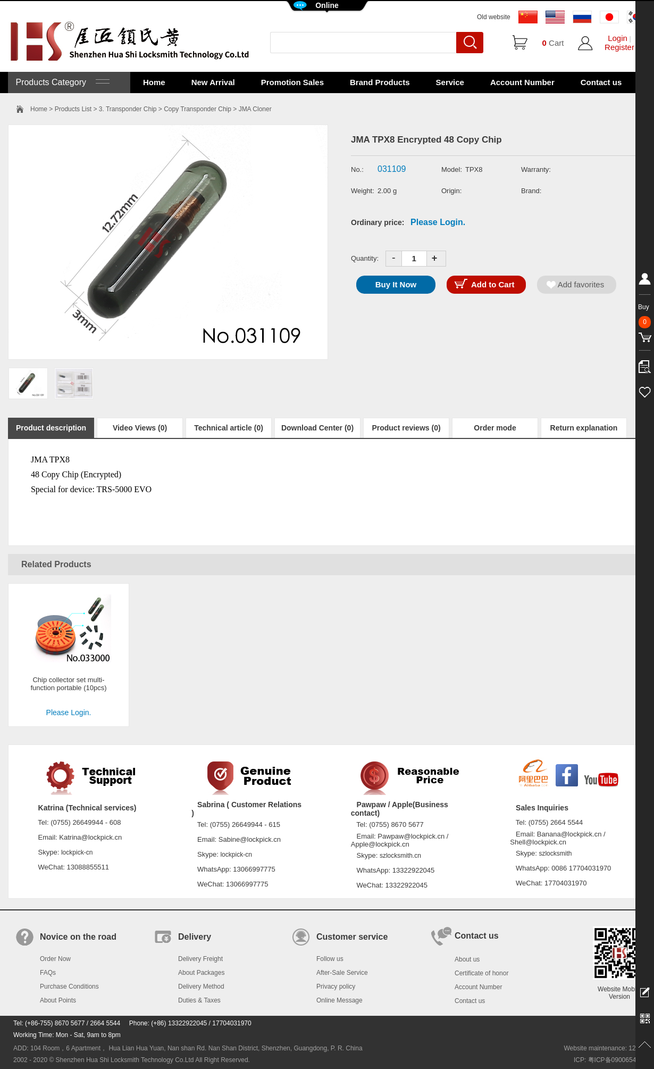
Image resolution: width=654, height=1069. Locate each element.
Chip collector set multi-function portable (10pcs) (68, 684)
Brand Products (380, 82)
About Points (58, 1000)
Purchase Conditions (69, 986)
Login (617, 38)
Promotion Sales (292, 82)
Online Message (339, 1000)
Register (619, 47)
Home (154, 82)
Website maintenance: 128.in (605, 1048)
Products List (73, 109)
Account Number (522, 82)
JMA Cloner (255, 109)
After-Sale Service (342, 972)
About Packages (201, 972)
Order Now (55, 959)
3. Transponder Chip (128, 109)
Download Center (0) (317, 428)
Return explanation (584, 428)
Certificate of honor (481, 973)
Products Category (61, 82)
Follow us (329, 959)
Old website (493, 17)
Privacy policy (335, 986)
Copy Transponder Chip (197, 109)
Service (450, 82)
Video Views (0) (140, 428)
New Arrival (213, 82)
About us (467, 959)
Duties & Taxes (199, 1000)
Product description (51, 428)
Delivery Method (201, 986)
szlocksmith (555, 853)
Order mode (495, 428)
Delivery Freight (200, 959)
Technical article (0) (228, 428)
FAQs (48, 972)
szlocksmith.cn (400, 855)
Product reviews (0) (406, 428)
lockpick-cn (77, 852)
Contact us (601, 82)
